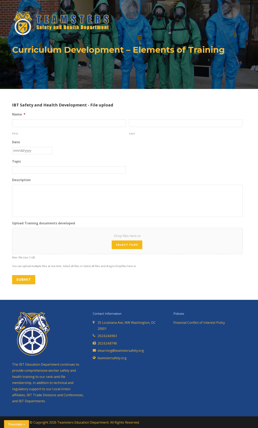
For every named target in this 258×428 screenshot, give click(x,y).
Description (21, 180)
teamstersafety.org (112, 358)
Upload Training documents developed (43, 223)
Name (18, 114)
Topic (16, 161)
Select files (127, 244)
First (15, 133)
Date (16, 142)
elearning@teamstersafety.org (121, 350)
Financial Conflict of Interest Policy (199, 322)
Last (132, 133)
